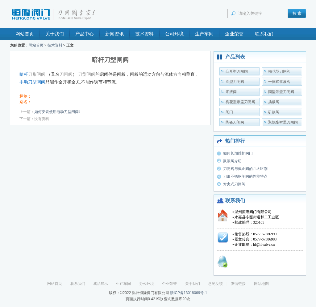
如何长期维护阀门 (238, 153)
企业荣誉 (234, 33)
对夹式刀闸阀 (234, 184)
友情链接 (238, 283)
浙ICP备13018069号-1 (188, 293)
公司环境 (174, 33)
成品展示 (100, 283)
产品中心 (84, 33)
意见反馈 (215, 283)
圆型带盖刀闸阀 (281, 92)
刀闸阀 (66, 74)
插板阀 (273, 102)
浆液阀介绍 (232, 161)
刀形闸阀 (36, 74)
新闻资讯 (114, 33)
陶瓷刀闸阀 (235, 122)
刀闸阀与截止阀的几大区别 (245, 169)
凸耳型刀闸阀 (237, 71)
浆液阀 (231, 92)
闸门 (229, 112)
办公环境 (146, 283)
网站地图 (261, 283)
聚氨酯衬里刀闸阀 (283, 122)
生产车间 (204, 33)
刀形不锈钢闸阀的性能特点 (245, 176)
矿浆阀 (273, 112)
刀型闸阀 (86, 74)
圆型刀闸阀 (235, 81)
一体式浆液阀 (279, 81)
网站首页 (24, 33)
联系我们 (264, 33)
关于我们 (54, 33)
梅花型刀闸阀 (279, 71)
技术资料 (144, 33)
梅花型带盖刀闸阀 (240, 102)
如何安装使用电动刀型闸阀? (57, 112)
